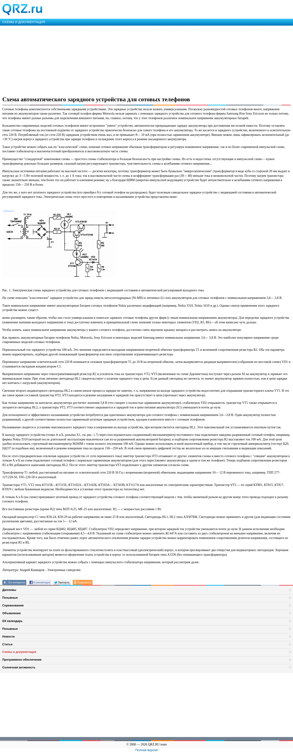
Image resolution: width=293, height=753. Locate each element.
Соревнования (13, 605)
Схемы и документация (19, 652)
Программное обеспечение (21, 659)
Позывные (10, 597)
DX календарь (12, 621)
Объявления (11, 613)
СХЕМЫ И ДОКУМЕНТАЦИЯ (23, 22)
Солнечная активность (18, 667)
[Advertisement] (137, 60)
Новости (8, 636)
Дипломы (9, 590)
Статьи (7, 644)
